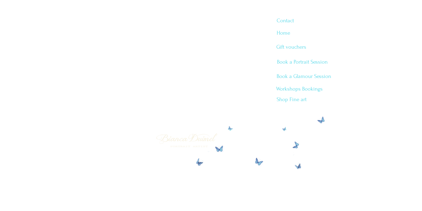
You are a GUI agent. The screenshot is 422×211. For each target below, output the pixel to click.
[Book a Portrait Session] (302, 62)
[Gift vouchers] (291, 47)
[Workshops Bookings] (299, 89)
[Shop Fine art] (291, 99)
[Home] (283, 33)
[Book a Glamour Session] (303, 76)
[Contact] (285, 21)
